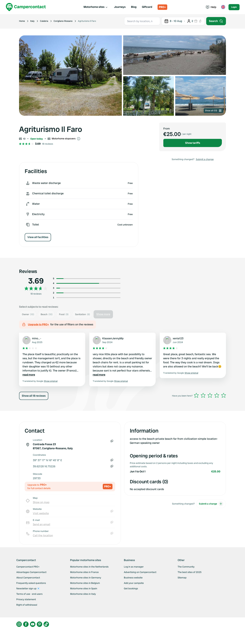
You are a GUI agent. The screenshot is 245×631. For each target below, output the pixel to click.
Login (234, 7)
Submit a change (205, 159)
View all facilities (37, 237)
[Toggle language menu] (223, 7)
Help (211, 7)
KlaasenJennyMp (113, 338)
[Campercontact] (25, 7)
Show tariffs (192, 143)
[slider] (210, 395)
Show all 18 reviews (34, 396)
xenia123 (178, 338)
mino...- (36, 338)
